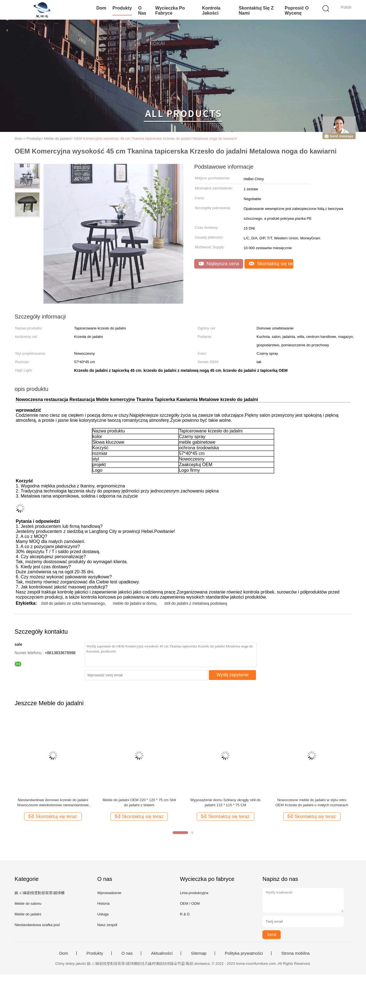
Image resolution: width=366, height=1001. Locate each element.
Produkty (122, 8)
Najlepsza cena (219, 263)
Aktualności (162, 953)
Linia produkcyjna (194, 893)
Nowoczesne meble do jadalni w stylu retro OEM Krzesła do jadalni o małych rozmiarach (311, 802)
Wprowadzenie (109, 893)
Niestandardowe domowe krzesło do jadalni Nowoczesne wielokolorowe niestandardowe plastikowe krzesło (53, 803)
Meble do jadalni (28, 914)
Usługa (102, 914)
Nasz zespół (107, 925)
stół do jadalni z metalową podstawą (195, 603)
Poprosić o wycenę (296, 10)
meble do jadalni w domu (134, 603)
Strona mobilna (295, 953)
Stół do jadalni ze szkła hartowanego (73, 603)
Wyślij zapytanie (232, 674)
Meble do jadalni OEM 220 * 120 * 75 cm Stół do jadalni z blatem (139, 802)
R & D (185, 914)
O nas (142, 10)
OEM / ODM (190, 903)
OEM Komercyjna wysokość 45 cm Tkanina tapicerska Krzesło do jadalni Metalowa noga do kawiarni (155, 138)
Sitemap (198, 953)
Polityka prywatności (244, 953)
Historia (103, 903)
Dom (101, 8)
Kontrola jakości (211, 10)
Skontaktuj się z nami (256, 10)
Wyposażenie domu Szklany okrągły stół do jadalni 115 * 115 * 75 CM (225, 802)
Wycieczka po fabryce (170, 10)
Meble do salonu (28, 903)
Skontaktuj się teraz (271, 263)
